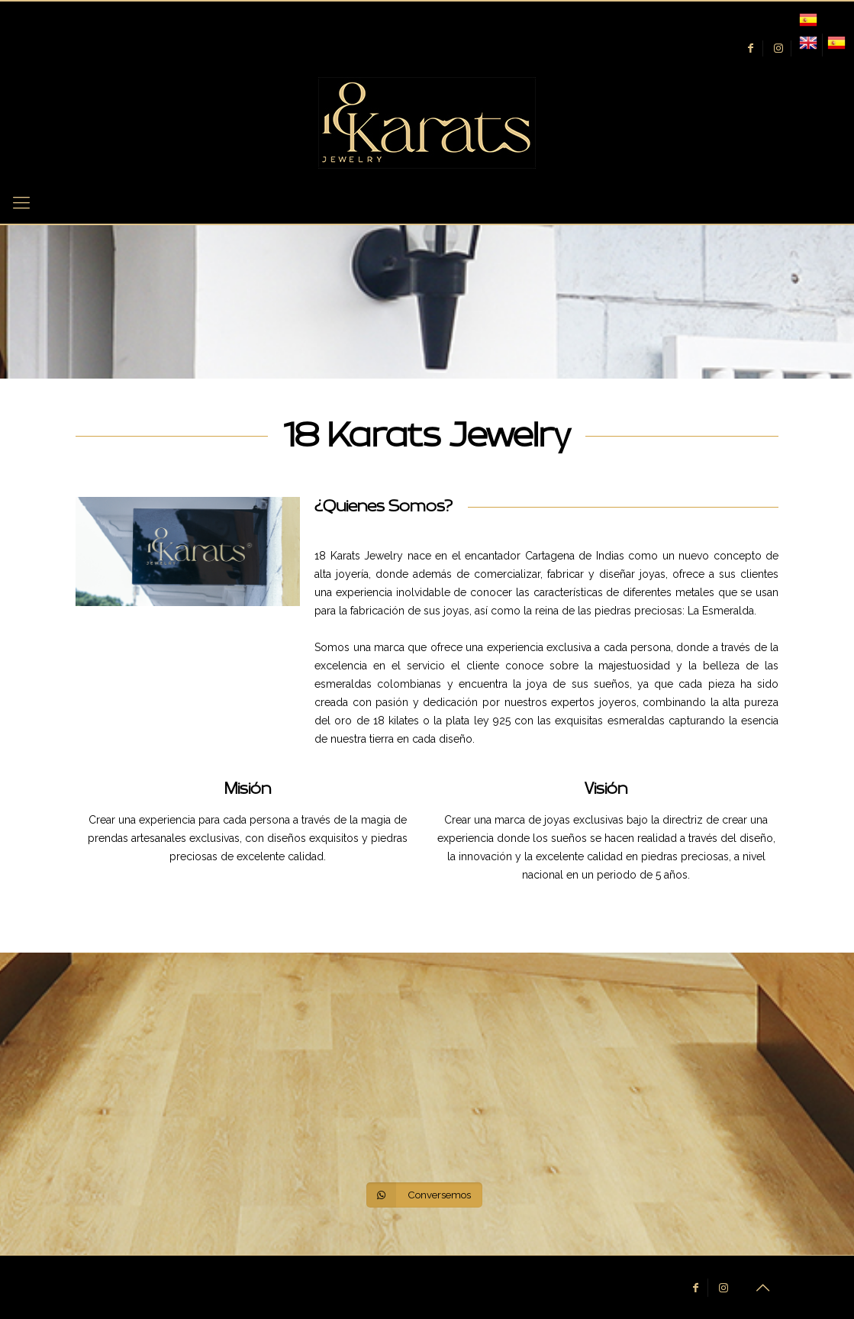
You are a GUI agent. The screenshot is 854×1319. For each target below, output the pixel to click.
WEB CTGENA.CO (337, 1283)
